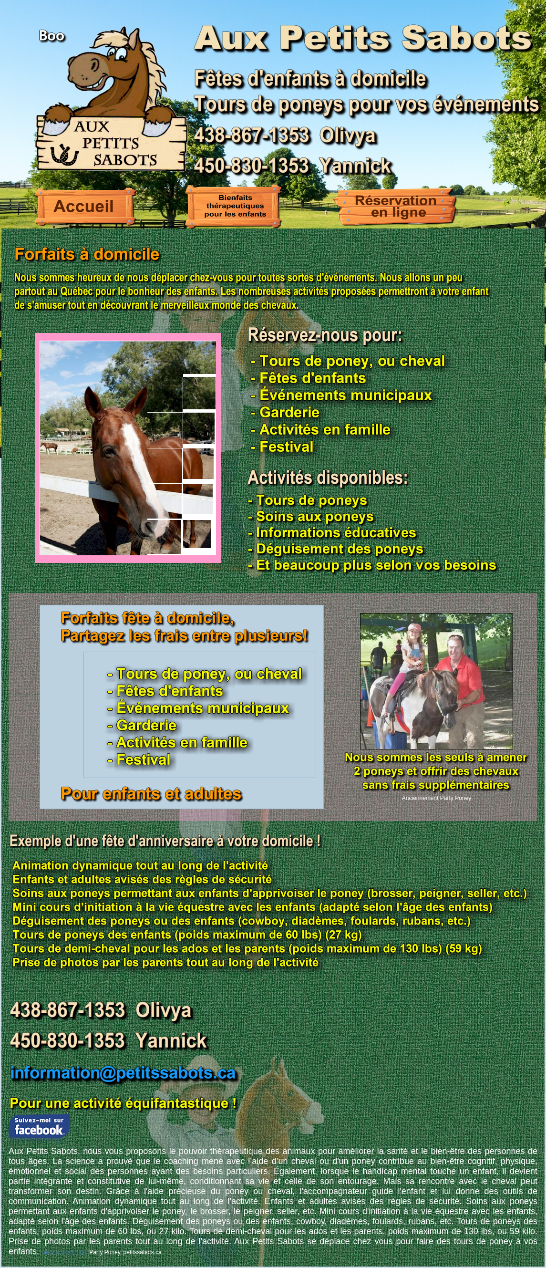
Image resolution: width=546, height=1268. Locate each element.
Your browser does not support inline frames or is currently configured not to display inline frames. (128, 448)
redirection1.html (66, 1252)
